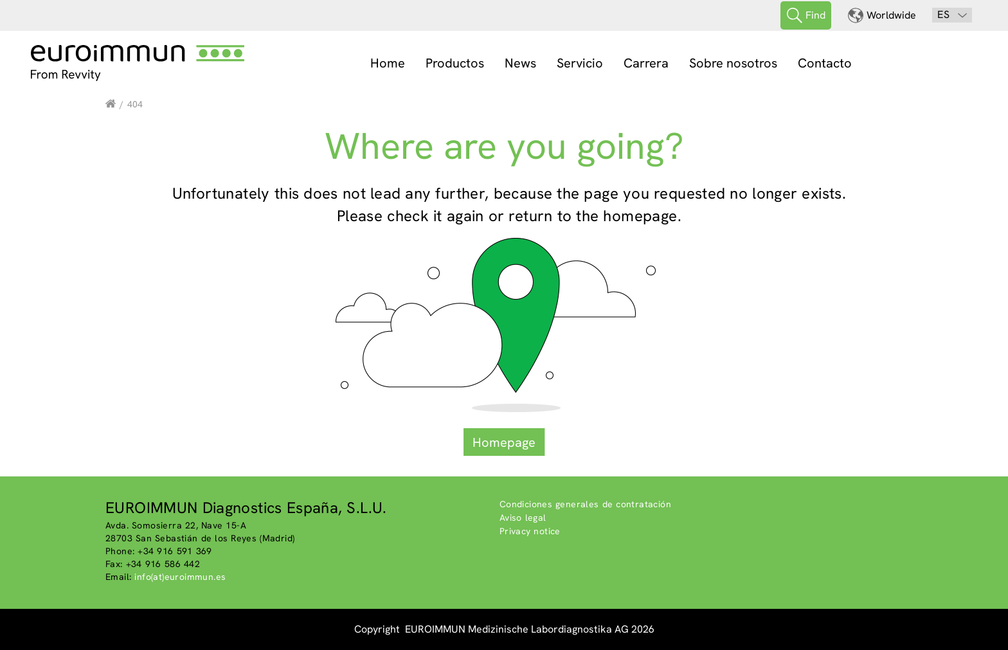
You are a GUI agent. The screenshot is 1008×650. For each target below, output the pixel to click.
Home (387, 63)
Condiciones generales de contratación (585, 504)
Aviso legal (523, 517)
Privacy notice (530, 531)
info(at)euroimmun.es (180, 576)
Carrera (646, 63)
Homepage (504, 442)
